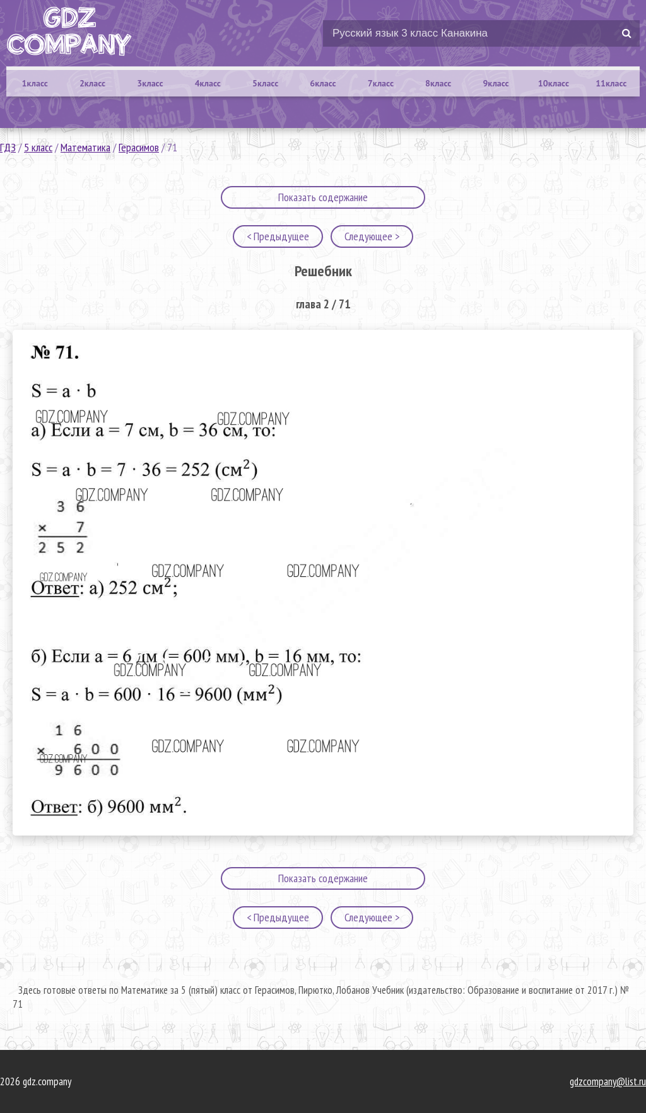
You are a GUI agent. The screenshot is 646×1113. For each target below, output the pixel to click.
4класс (208, 83)
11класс (611, 83)
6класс (323, 83)
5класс (265, 83)
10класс (553, 83)
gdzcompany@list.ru (608, 1081)
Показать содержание (323, 197)
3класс (150, 83)
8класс (438, 83)
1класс (35, 83)
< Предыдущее (278, 236)
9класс (495, 83)
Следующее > (371, 236)
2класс (92, 83)
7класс (381, 83)
